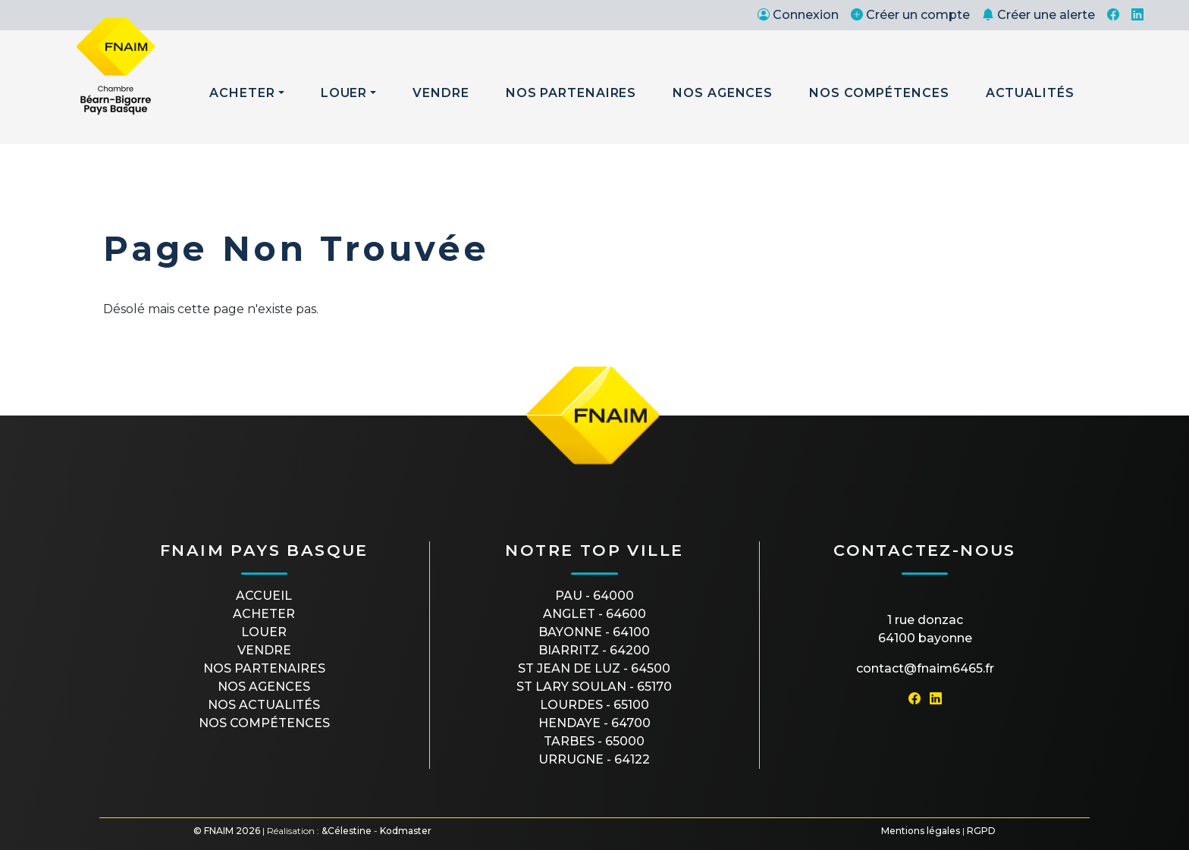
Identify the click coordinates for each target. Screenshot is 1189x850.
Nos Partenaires (571, 93)
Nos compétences (264, 723)
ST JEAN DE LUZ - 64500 (594, 668)
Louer (344, 93)
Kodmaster (405, 830)
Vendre (441, 93)
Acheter (242, 93)
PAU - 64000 (594, 595)
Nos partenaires (264, 668)
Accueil (264, 595)
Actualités (1030, 93)
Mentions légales (920, 830)
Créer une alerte (1038, 15)
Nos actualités (264, 705)
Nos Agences (723, 93)
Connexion (798, 15)
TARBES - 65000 (594, 741)
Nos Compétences (879, 93)
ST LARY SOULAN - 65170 (594, 686)
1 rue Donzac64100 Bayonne (925, 629)
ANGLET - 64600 (594, 614)
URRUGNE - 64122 (594, 759)
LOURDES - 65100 (594, 705)
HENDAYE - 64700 (594, 723)
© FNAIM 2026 (226, 830)
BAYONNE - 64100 (594, 632)
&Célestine (347, 830)
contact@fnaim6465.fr (925, 668)
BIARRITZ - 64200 (594, 650)
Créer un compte (910, 15)
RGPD (981, 830)
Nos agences (264, 686)
